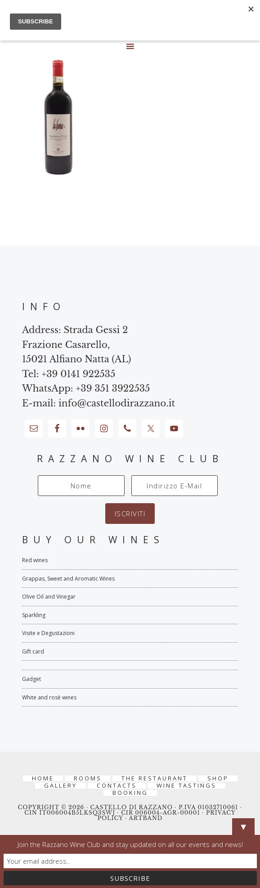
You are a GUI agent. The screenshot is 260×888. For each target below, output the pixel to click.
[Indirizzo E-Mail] (174, 485)
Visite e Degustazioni (48, 633)
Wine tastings (186, 786)
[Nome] (81, 485)
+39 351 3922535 (113, 388)
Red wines (35, 560)
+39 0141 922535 (78, 374)
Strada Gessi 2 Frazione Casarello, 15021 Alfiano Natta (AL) (76, 345)
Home (43, 778)
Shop (218, 778)
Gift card (33, 651)
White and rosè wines (49, 697)
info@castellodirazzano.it (116, 403)
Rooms (88, 778)
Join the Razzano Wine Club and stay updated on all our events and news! (130, 844)
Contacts (117, 786)
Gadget (31, 679)
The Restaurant (154, 778)
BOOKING (130, 793)
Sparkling (33, 615)
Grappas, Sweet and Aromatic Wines (68, 578)
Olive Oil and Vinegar (49, 596)
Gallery (60, 786)
